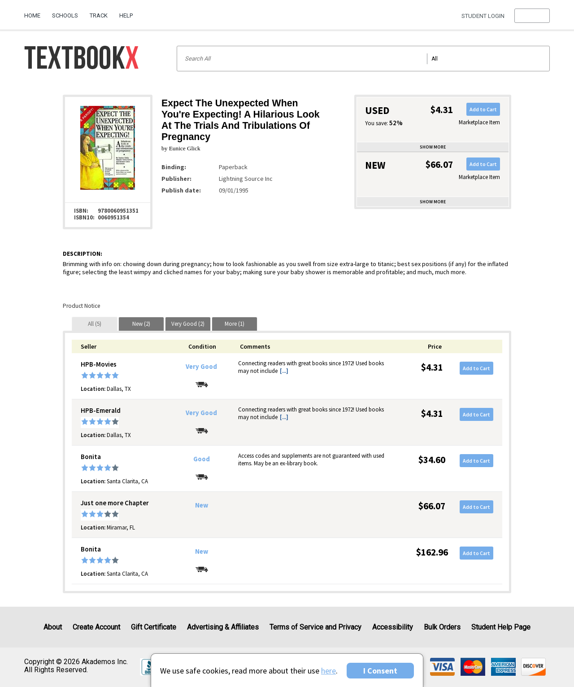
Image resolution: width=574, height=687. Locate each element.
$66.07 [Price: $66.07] (431, 506)
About (52, 627)
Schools (65, 15)
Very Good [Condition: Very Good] (201, 367)
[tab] (94, 324)
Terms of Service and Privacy (315, 627)
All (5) (94, 324)
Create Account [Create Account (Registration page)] (96, 627)
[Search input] (363, 58)
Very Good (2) (187, 324)
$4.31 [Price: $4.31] (432, 367)
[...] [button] (284, 371)
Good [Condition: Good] (201, 459)
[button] (532, 16)
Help (126, 15)
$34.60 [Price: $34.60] (431, 460)
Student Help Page (501, 627)
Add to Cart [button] (483, 109)
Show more (433, 147)
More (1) (234, 324)
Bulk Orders (442, 627)
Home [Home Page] (32, 15)
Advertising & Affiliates (223, 627)
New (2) (141, 324)
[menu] (532, 16)
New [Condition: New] (201, 505)
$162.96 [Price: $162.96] (432, 552)
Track (99, 15)
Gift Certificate (153, 627)
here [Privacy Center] (328, 670)
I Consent (380, 670)
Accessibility (392, 627)
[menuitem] (35, 12)
